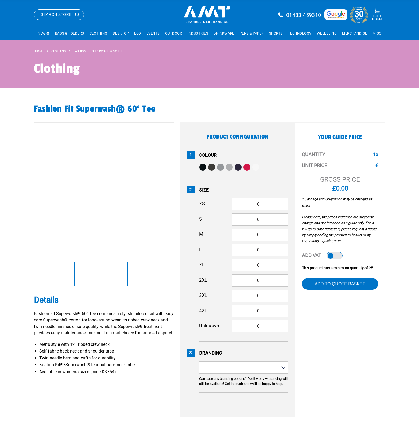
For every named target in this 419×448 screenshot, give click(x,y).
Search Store (56, 14)
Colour (208, 155)
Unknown (209, 325)
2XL (203, 280)
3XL (203, 295)
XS (202, 203)
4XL (203, 310)
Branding (210, 353)
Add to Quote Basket (340, 284)
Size (204, 190)
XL (202, 264)
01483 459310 (303, 15)
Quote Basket (377, 17)
